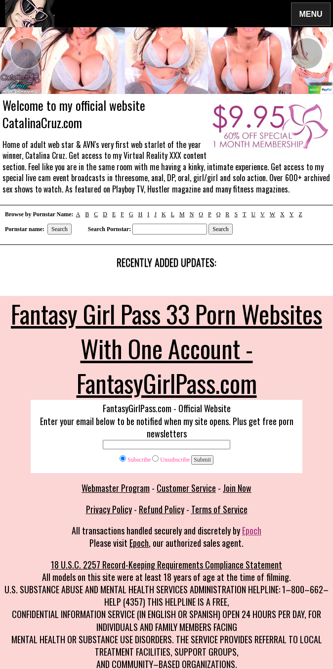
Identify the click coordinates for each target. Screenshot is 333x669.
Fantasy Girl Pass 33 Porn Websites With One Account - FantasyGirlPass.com (166, 348)
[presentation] (26, 53)
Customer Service (186, 487)
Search (59, 229)
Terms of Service (219, 509)
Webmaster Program (116, 487)
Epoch (251, 530)
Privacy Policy (109, 509)
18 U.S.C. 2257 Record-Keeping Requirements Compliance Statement (166, 564)
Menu (311, 13)
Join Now (237, 487)
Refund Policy (161, 509)
